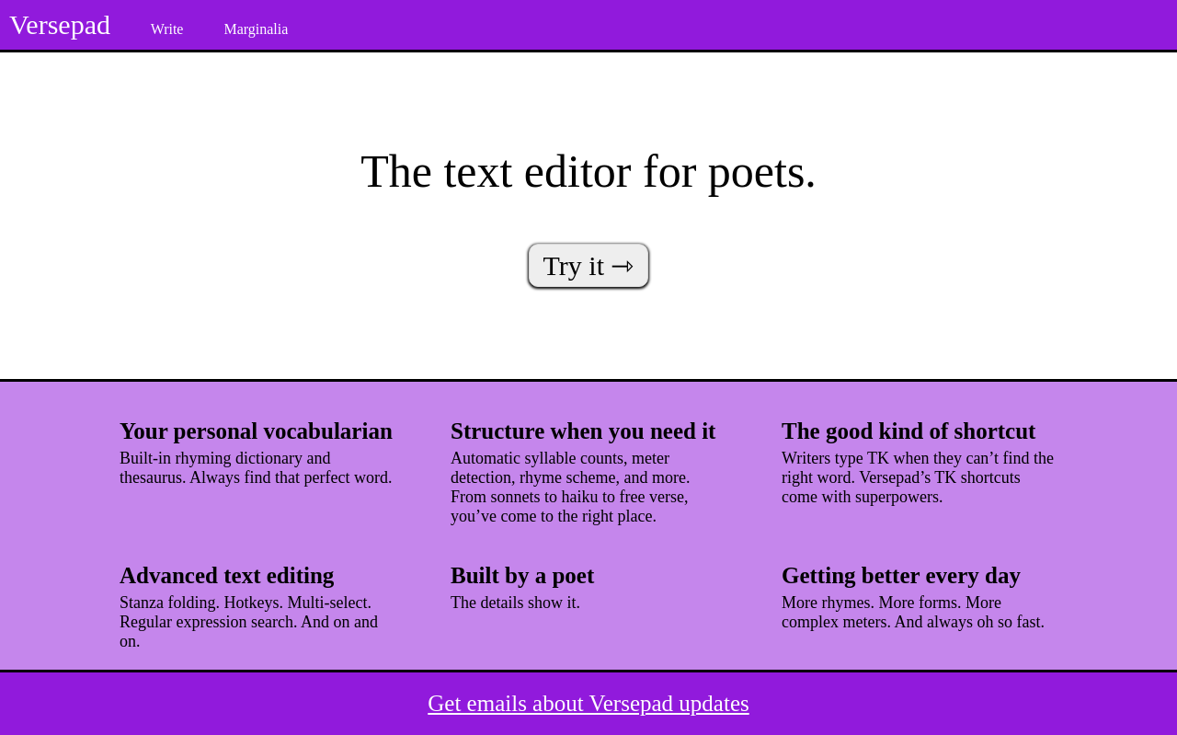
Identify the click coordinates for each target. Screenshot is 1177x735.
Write (167, 29)
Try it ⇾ (588, 265)
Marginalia (255, 29)
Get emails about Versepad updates (588, 703)
